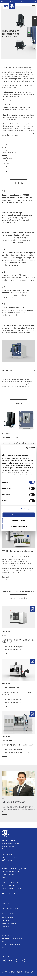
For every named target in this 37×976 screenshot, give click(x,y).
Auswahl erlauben (18, 521)
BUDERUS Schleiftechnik (9, 917)
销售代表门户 (28, 972)
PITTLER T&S (6, 920)
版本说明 (12, 972)
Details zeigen (26, 509)
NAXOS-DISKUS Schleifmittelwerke (12, 938)
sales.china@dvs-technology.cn (12, 888)
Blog (11, 1)
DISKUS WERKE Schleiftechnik (11, 945)
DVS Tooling (5, 935)
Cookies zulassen (18, 515)
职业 (2, 1)
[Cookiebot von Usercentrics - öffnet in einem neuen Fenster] (26, 448)
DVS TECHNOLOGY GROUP (10, 908)
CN (14, 894)
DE (6, 894)
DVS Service (5, 948)
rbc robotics (5, 927)
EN (10, 894)
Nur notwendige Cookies (18, 526)
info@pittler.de (7, 860)
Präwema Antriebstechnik (9, 923)
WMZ (3, 941)
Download (5, 577)
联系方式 (4, 972)
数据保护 (19, 972)
